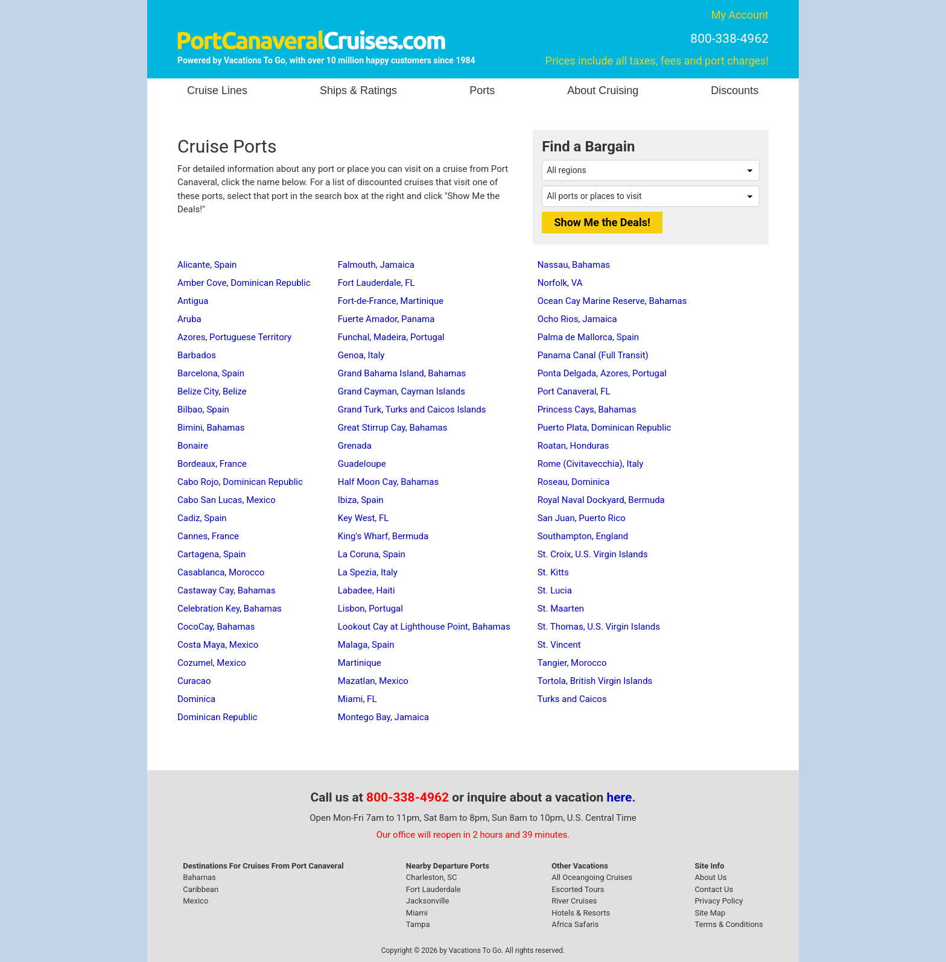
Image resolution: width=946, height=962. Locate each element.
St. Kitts (553, 572)
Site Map (709, 912)
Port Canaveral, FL (574, 391)
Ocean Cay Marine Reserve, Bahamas (612, 301)
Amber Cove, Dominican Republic (244, 282)
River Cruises (574, 900)
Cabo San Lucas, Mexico (226, 500)
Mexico (195, 900)
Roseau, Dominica (574, 481)
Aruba (189, 319)
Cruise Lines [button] (217, 90)
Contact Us (713, 889)
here (619, 797)
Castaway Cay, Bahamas (226, 590)
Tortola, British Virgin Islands (595, 681)
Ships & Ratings (358, 90)
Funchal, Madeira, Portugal (391, 337)
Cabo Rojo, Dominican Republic (240, 481)
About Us (710, 877)
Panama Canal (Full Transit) (593, 355)
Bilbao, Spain (203, 409)
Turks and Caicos (572, 699)
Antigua (192, 301)
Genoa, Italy (361, 355)
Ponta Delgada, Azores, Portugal (602, 373)
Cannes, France (208, 536)
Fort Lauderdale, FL (376, 282)
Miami (417, 912)
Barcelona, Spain (210, 373)
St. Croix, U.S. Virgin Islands (593, 554)
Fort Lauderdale (433, 889)
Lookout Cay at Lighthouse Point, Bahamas (424, 626)
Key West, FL (363, 518)
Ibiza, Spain (361, 500)
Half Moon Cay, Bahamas (388, 481)
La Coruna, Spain (371, 554)
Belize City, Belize (212, 391)
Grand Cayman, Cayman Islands (401, 391)
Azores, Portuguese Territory (234, 337)
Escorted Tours (577, 889)
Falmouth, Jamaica (376, 264)
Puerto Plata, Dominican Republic (604, 427)
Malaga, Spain (366, 644)
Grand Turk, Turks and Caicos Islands (412, 409)
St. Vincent (559, 644)
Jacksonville (427, 900)
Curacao (194, 681)
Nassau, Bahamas (574, 264)
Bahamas (199, 877)
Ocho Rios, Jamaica (577, 319)
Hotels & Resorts (580, 912)
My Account (740, 14)
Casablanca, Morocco (220, 572)
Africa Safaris (574, 924)
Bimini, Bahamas (210, 427)
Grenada (355, 445)
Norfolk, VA (560, 282)
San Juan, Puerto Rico (582, 518)
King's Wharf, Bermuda (383, 536)
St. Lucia (555, 590)
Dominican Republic (217, 717)
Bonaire (192, 445)
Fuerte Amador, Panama (386, 319)
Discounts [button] (734, 90)
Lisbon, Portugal (370, 608)
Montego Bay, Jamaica (383, 717)
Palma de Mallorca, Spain (589, 337)
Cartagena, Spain (211, 554)
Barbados (196, 355)
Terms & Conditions (728, 924)
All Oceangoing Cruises (591, 877)
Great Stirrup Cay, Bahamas (393, 427)
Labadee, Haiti (366, 590)
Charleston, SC (431, 877)
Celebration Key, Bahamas (229, 608)
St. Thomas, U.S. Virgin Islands (599, 626)
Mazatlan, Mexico (373, 681)
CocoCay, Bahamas (216, 626)
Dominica (196, 699)
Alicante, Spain (207, 264)
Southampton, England (583, 536)
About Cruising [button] (602, 90)
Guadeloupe (362, 463)
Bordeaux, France (212, 463)
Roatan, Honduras (573, 445)
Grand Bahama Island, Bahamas (402, 373)
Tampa (418, 924)
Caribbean (200, 889)
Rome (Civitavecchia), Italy (591, 463)
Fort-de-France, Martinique (391, 301)
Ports (482, 90)
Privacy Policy (718, 900)
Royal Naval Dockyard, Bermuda (601, 500)
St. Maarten (561, 608)
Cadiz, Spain (202, 518)
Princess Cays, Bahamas (587, 409)
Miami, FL (357, 699)
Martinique (359, 662)
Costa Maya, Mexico (217, 644)
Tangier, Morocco (572, 662)
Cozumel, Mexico (211, 662)
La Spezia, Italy (368, 572)
